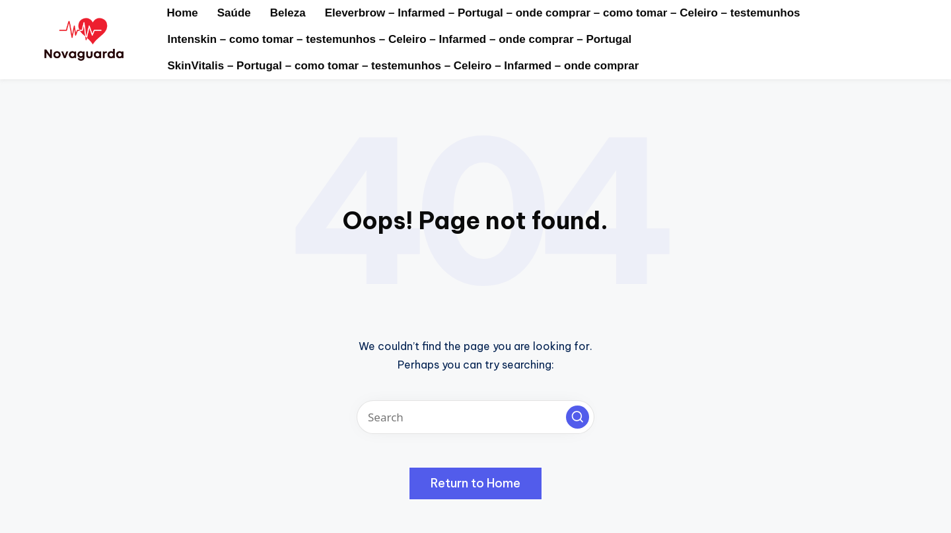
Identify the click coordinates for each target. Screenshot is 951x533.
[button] (577, 417)
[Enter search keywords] (475, 417)
